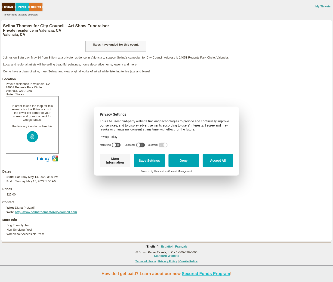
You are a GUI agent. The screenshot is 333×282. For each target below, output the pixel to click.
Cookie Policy (188, 261)
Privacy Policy (167, 261)
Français (181, 246)
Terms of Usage (146, 261)
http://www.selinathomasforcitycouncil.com (46, 212)
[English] (151, 246)
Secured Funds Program (206, 273)
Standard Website (166, 255)
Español (167, 246)
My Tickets (323, 6)
